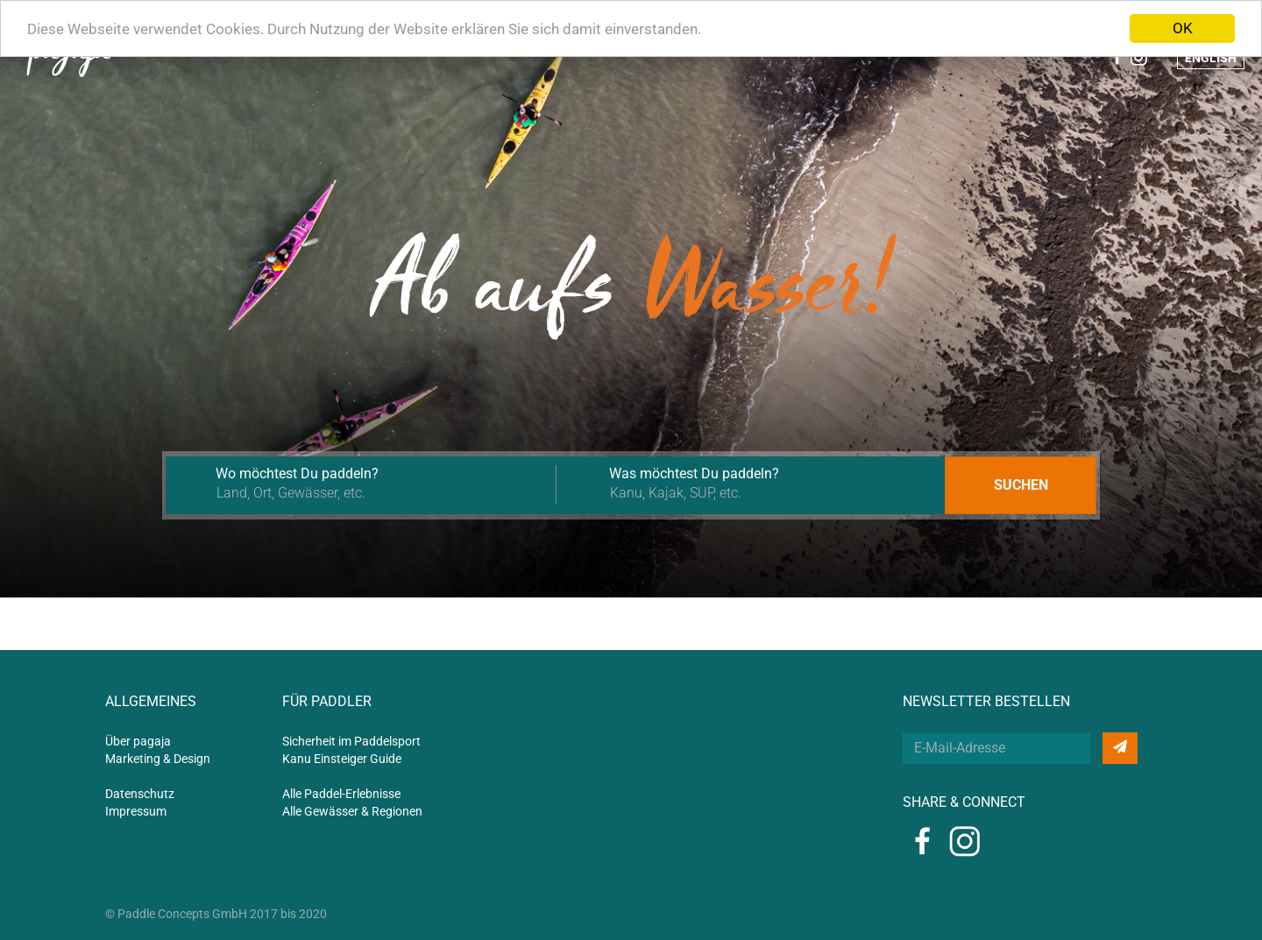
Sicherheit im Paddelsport (351, 741)
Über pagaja (138, 741)
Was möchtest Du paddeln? (694, 473)
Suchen (1021, 485)
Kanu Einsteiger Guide (341, 759)
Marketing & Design (157, 759)
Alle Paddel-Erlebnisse (341, 794)
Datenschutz (139, 794)
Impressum (136, 811)
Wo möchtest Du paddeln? (297, 473)
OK (1183, 28)
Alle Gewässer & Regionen (352, 811)
